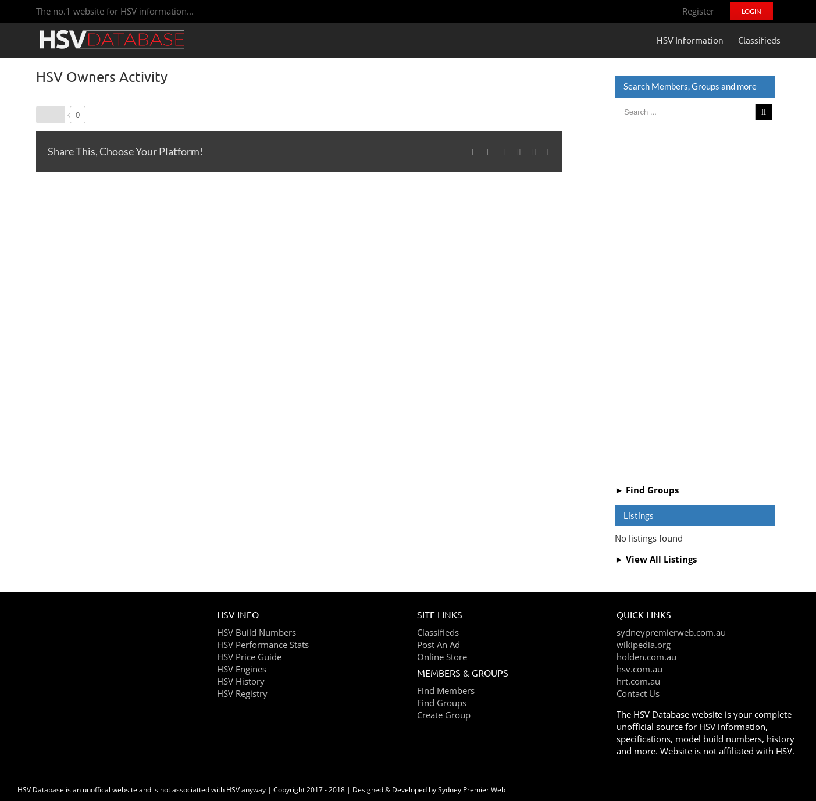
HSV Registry (242, 693)
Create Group (444, 715)
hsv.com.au (639, 669)
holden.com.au (646, 657)
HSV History (241, 681)
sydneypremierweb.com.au (671, 632)
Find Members (446, 690)
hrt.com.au (638, 681)
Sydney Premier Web (471, 790)
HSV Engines (241, 669)
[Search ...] (685, 112)
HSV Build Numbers (256, 632)
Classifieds (438, 632)
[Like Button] (50, 114)
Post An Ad (438, 644)
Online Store (442, 657)
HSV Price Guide (249, 657)
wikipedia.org (644, 644)
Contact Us (638, 693)
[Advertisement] (694, 300)
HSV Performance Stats (263, 644)
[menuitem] (698, 11)
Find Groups (441, 703)
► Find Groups (647, 490)
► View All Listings (656, 559)
